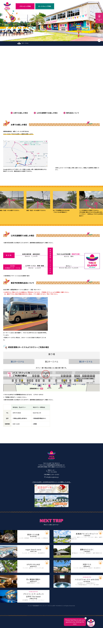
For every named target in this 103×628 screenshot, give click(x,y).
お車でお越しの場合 (20, 113)
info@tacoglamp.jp (52, 477)
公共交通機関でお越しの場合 (47, 113)
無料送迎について (72, 113)
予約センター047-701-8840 (52, 471)
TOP (22, 43)
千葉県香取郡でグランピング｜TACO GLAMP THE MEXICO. (47, 605)
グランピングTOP (99, 20)
